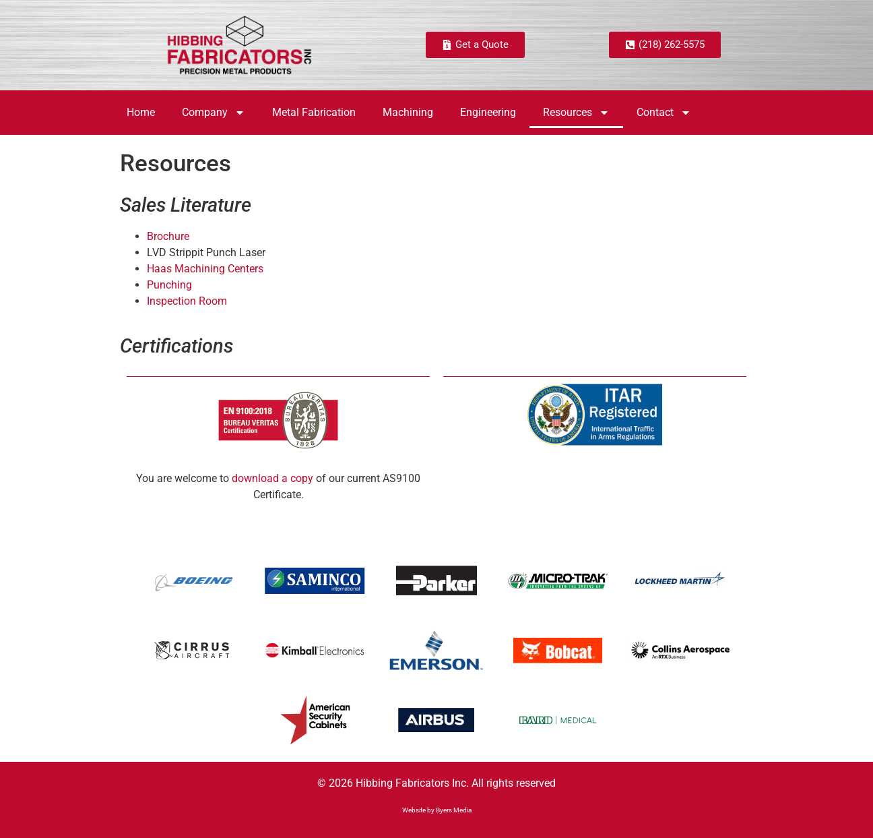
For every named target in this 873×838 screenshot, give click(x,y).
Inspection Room (187, 301)
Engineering (488, 112)
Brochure (168, 236)
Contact (664, 112)
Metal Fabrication (314, 112)
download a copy (272, 478)
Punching (169, 284)
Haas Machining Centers (205, 268)
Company (213, 112)
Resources (576, 112)
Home (141, 112)
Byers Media (454, 810)
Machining (408, 112)
